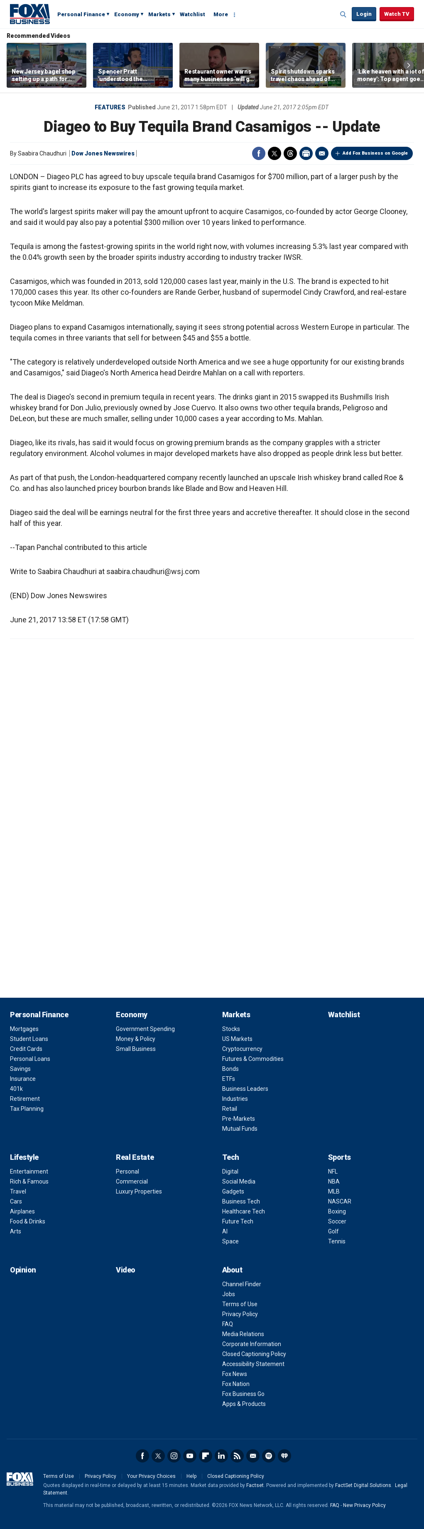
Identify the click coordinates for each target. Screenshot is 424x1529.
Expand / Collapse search (343, 14)
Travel (18, 1191)
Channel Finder (241, 1284)
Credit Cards (26, 1049)
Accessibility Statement (253, 1364)
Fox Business (30, 13)
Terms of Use (239, 1304)
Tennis (337, 1241)
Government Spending (145, 1029)
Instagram (174, 1455)
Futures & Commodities (253, 1059)
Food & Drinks (27, 1221)
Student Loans (29, 1039)
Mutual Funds (239, 1128)
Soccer (337, 1221)
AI (225, 1231)
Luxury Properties (139, 1191)
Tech (230, 1157)
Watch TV (396, 14)
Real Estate (135, 1157)
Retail (229, 1108)
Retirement (25, 1098)
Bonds (230, 1068)
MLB (334, 1191)
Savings (20, 1068)
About (232, 1269)
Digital (230, 1171)
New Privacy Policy (364, 1505)
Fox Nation (236, 1384)
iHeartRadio (284, 1455)
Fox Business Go (243, 1394)
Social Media (238, 1181)
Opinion (23, 1269)
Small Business (136, 1049)
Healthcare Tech (243, 1211)
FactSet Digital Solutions (363, 1485)
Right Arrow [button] (409, 65)
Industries (235, 1098)
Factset (255, 1485)
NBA (334, 1181)
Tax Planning (27, 1108)
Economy (126, 14)
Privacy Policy (240, 1314)
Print (306, 153)
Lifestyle (24, 1157)
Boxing (337, 1211)
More (220, 14)
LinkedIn (221, 1455)
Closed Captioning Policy (254, 1354)
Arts (15, 1231)
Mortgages (24, 1029)
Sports (339, 1157)
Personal (127, 1171)
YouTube (189, 1455)
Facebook (258, 153)
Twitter (274, 153)
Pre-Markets (238, 1118)
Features (110, 107)
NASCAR (339, 1201)
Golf (333, 1231)
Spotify (268, 1455)
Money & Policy (135, 1039)
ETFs (228, 1078)
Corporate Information (251, 1344)
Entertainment (29, 1171)
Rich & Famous (29, 1181)
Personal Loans (30, 1059)
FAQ (227, 1324)
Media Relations (243, 1334)
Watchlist (192, 14)
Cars (16, 1201)
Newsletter (253, 1455)
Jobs (228, 1294)
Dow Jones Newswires (103, 153)
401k (16, 1088)
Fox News (234, 1374)
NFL (333, 1171)
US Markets (237, 1039)
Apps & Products (244, 1404)
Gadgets (233, 1191)
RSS (237, 1455)
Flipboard (205, 1455)
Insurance (23, 1078)
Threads (290, 153)
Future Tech (237, 1221)
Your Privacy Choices (151, 1476)
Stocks (231, 1029)
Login (364, 14)
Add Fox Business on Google (375, 153)
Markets (159, 14)
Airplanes (22, 1211)
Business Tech (241, 1201)
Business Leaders (245, 1088)
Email (321, 153)
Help (191, 1476)
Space (230, 1241)
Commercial (132, 1181)
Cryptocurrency (242, 1049)
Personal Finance (81, 14)
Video (125, 1269)
